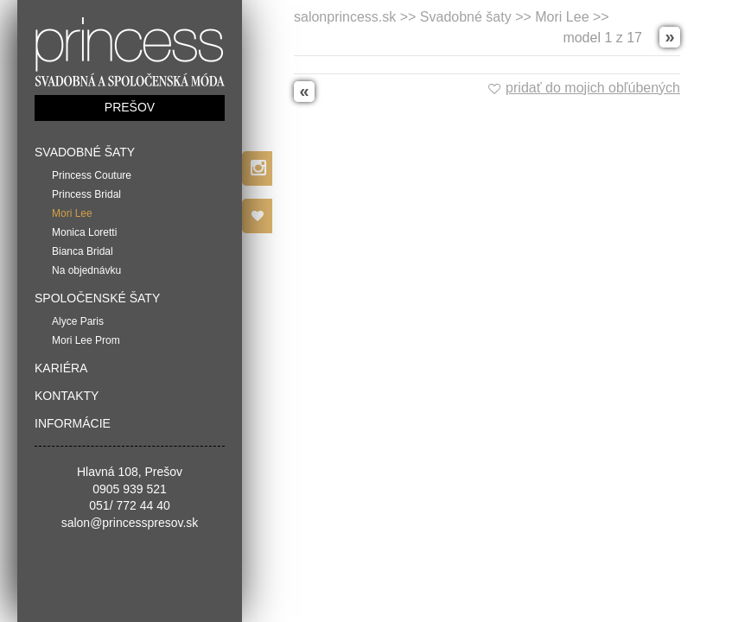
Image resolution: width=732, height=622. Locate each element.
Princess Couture (91, 175)
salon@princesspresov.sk (130, 523)
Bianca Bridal (82, 251)
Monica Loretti (84, 232)
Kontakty (67, 396)
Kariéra (61, 368)
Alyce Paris (78, 321)
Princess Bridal (86, 194)
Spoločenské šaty (97, 298)
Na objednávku (86, 270)
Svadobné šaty (85, 152)
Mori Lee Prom (86, 340)
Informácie (73, 423)
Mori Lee (72, 213)
